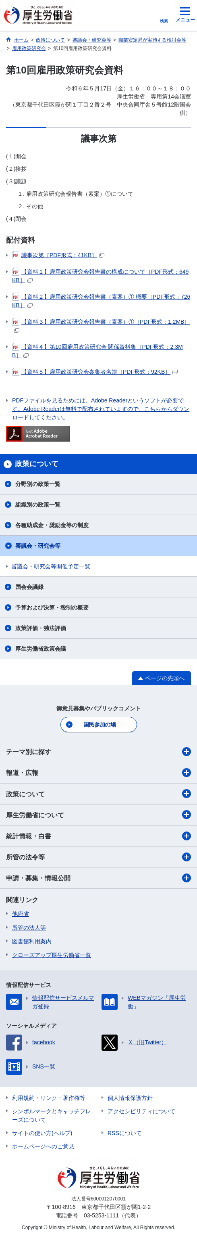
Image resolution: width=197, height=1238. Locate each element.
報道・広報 (98, 772)
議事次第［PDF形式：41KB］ (58, 255)
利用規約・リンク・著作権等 (48, 1098)
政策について (98, 793)
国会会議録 (29, 587)
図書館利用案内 (32, 941)
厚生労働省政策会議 (40, 648)
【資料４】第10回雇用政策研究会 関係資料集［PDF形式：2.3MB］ (97, 350)
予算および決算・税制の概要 (52, 607)
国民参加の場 (99, 724)
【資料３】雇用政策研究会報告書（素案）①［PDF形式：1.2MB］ (101, 325)
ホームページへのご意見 (43, 1146)
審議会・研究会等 (37, 546)
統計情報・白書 (98, 836)
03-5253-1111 (101, 1215)
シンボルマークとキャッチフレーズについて (51, 1115)
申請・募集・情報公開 (98, 878)
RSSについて (125, 1133)
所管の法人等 (29, 927)
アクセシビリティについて (141, 1111)
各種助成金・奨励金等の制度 (52, 525)
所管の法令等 (98, 857)
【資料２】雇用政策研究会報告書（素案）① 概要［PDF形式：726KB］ (101, 300)
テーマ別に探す (98, 751)
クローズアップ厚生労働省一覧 (51, 955)
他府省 (20, 914)
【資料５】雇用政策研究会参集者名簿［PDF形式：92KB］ (95, 372)
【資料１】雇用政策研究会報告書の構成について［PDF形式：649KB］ (100, 275)
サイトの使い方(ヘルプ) (42, 1133)
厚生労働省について (98, 814)
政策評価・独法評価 (40, 628)
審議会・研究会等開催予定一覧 (50, 566)
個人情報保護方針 (130, 1098)
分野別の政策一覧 (37, 484)
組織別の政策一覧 (37, 504)
